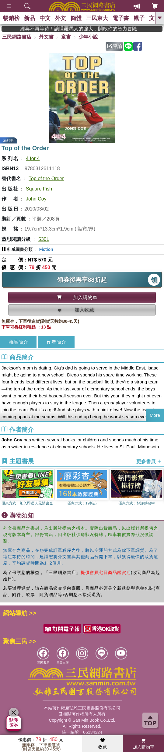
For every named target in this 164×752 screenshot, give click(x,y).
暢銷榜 (11, 18)
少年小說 (88, 36)
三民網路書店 (16, 36)
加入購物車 (143, 743)
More (155, 415)
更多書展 (149, 461)
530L (43, 239)
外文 (60, 18)
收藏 (102, 743)
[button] (159, 488)
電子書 (121, 18)
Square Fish (39, 188)
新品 (29, 18)
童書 (66, 36)
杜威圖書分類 (20, 249)
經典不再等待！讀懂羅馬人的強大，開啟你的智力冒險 (88, 28)
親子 (139, 18)
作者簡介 (56, 342)
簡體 (76, 18)
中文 (45, 18)
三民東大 (97, 18)
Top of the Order (46, 178)
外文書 (46, 36)
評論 (114, 46)
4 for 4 (33, 158)
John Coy (36, 198)
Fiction (46, 249)
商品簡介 (18, 342)
